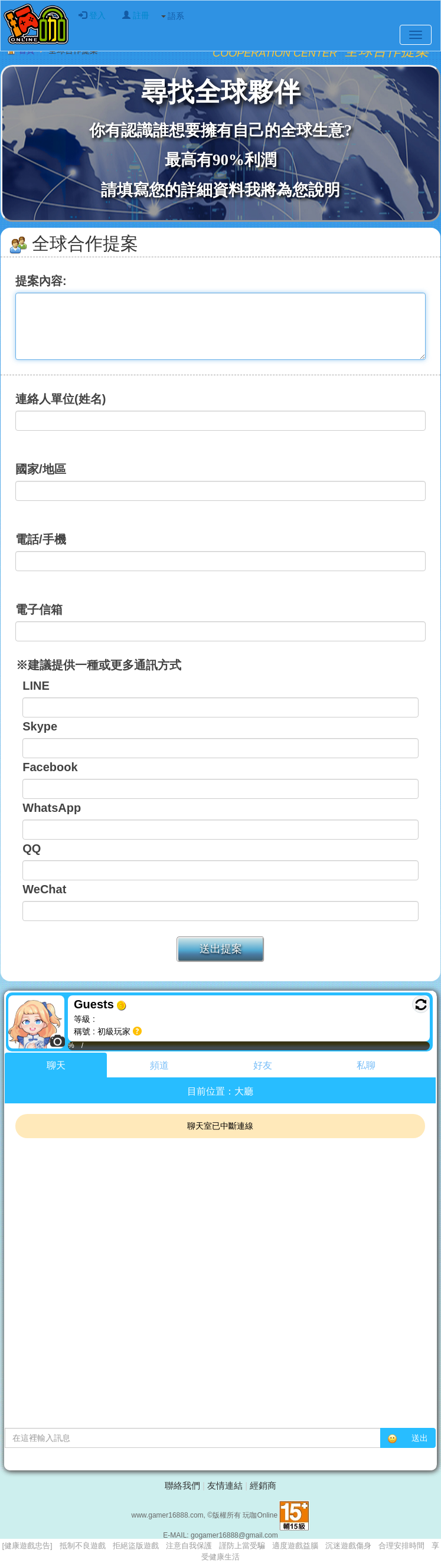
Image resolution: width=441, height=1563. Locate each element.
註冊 (135, 15)
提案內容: (41, 280)
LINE (36, 685)
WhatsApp (51, 807)
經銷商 (263, 1485)
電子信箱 (39, 609)
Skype (39, 726)
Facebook (49, 767)
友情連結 (225, 1485)
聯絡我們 (182, 1485)
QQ (31, 848)
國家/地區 (40, 469)
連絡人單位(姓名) (60, 398)
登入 (92, 15)
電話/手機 (40, 539)
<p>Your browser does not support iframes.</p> (220, 1230)
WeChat (44, 889)
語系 (173, 16)
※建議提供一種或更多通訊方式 (91, 664)
